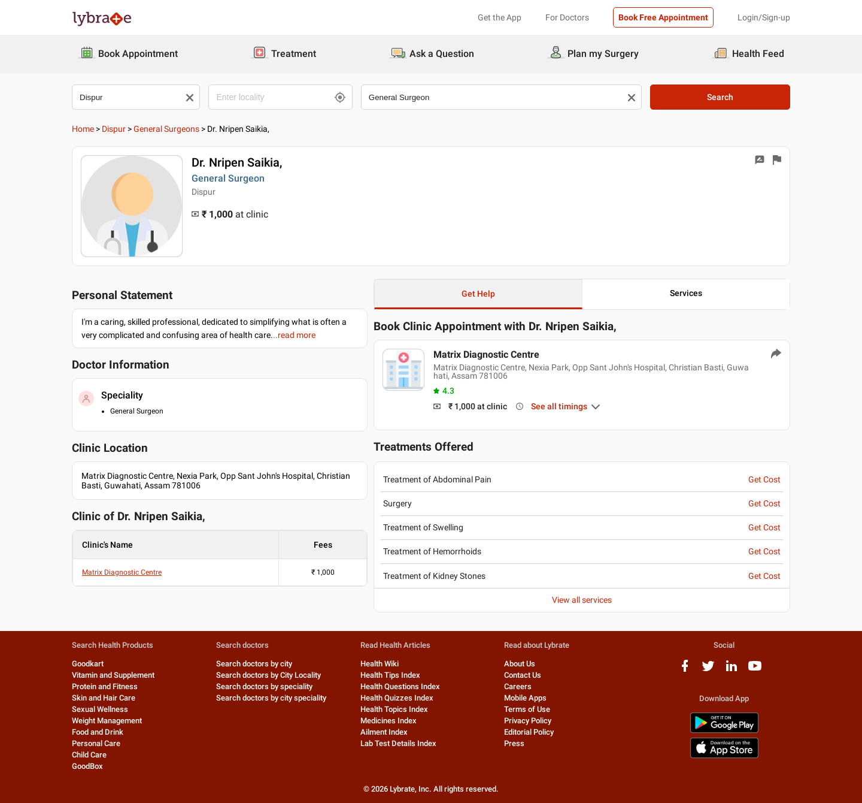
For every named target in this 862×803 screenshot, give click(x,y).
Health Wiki (379, 663)
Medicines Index (388, 720)
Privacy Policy (527, 720)
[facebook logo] (685, 670)
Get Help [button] (478, 293)
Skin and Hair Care (103, 697)
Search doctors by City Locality (268, 675)
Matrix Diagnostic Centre (122, 572)
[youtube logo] (755, 670)
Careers (518, 686)
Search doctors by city (254, 663)
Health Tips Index (390, 675)
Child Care (89, 754)
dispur (114, 129)
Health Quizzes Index (396, 697)
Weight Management (107, 720)
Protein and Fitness (105, 686)
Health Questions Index (400, 686)
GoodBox (87, 766)
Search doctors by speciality (264, 686)
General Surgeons (166, 129)
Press (514, 743)
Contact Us (522, 675)
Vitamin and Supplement (113, 675)
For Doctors (567, 17)
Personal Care (96, 743)
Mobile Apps (525, 697)
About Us (519, 663)
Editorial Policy (529, 731)
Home (83, 129)
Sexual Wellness (100, 709)
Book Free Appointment (663, 17)
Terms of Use (527, 709)
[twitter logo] (708, 670)
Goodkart (88, 663)
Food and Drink (97, 731)
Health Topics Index (394, 709)
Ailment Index (384, 731)
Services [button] (686, 293)
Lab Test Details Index (398, 743)
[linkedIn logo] (731, 670)
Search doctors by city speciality (271, 697)
